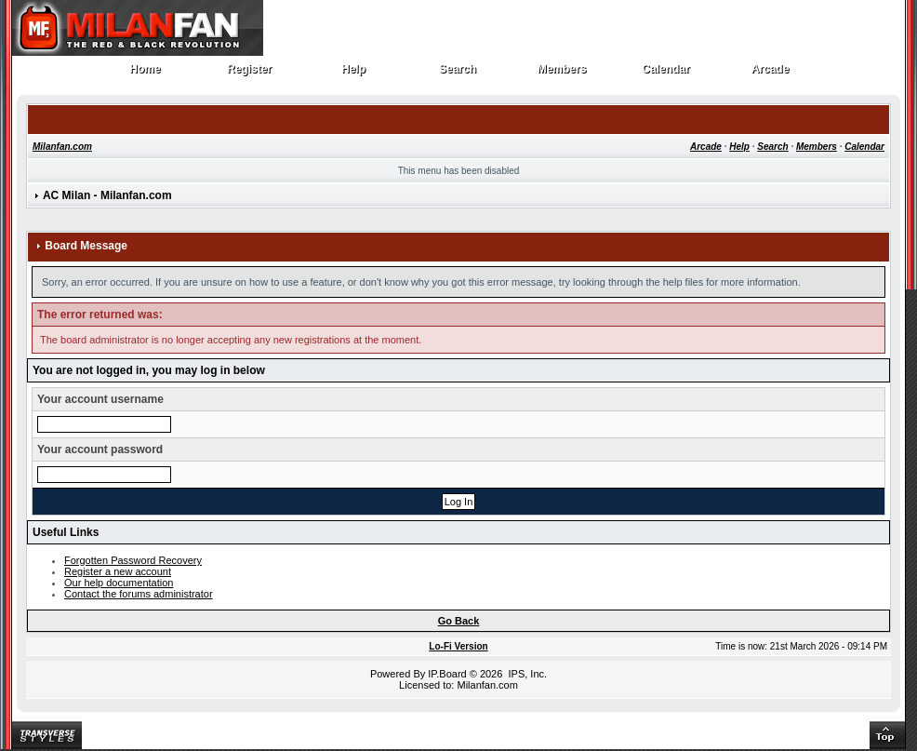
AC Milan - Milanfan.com (107, 195)
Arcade (770, 73)
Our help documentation (118, 582)
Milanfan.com (62, 146)
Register (249, 73)
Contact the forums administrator (138, 593)
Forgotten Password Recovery (133, 560)
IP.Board (447, 673)
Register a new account (117, 571)
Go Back (459, 620)
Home (145, 73)
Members (562, 73)
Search (458, 73)
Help (353, 73)
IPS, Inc (526, 673)
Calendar (666, 73)
